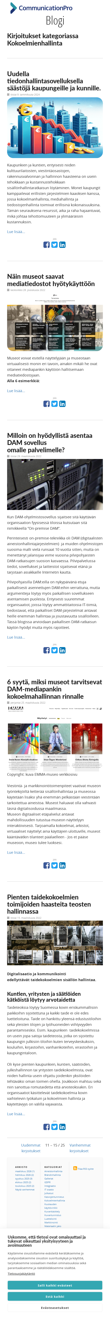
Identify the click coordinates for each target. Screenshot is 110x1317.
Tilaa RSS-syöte (86, 1168)
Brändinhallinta (52, 1174)
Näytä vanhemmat (25, 1189)
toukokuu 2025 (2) (24, 1185)
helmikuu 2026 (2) (24, 1174)
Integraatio (50, 1185)
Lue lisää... (16, 231)
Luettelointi (50, 1218)
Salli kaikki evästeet (55, 1285)
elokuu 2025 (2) (23, 1182)
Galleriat (48, 1178)
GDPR (47, 1182)
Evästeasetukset (55, 1308)
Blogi (55, 20)
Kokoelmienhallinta (54, 1200)
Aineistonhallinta (53, 1171)
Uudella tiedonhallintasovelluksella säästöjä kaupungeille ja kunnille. (54, 81)
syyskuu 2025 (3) (23, 1178)
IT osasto (49, 1189)
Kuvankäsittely (52, 1211)
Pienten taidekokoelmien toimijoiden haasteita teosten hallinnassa (49, 904)
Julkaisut (48, 1193)
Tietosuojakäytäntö (21, 1273)
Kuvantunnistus (52, 1215)
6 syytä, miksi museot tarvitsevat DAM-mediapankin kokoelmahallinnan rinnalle (54, 689)
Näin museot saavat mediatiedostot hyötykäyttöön (51, 279)
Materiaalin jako (52, 1226)
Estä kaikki (55, 1296)
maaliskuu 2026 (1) (25, 1171)
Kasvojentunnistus (54, 1196)
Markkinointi (51, 1222)
